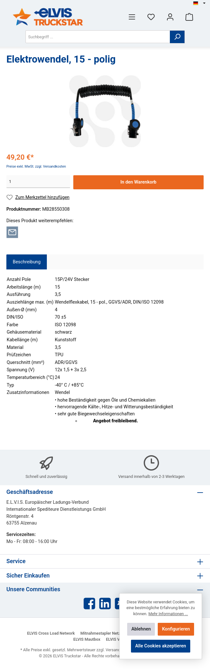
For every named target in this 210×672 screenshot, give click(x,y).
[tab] (26, 262)
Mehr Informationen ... (168, 613)
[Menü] (132, 16)
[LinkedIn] (105, 603)
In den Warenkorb (138, 182)
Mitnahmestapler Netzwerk (104, 633)
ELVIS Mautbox (86, 639)
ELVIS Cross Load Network (51, 633)
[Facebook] (89, 603)
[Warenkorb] (189, 16)
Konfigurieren (176, 629)
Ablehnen (141, 629)
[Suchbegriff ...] (97, 36)
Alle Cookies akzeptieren (160, 646)
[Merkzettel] (151, 16)
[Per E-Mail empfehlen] (12, 232)
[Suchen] (177, 36)
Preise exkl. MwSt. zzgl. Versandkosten (36, 166)
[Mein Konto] (170, 16)
